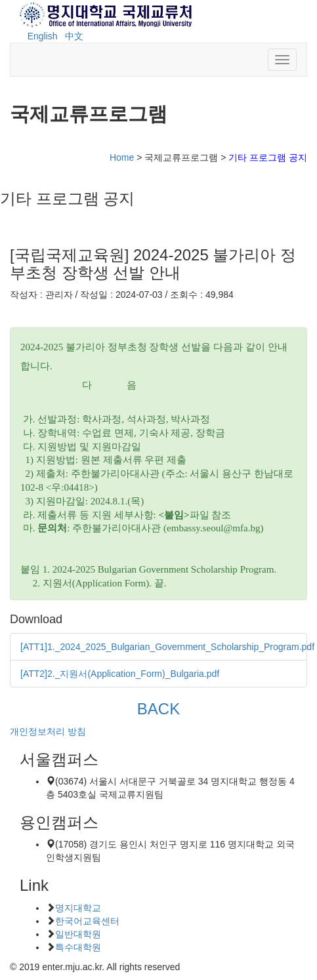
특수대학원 (78, 947)
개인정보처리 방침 (48, 731)
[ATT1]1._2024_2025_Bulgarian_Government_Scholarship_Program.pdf (167, 647)
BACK (158, 709)
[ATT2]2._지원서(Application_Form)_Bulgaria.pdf (119, 673)
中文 (74, 36)
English (43, 36)
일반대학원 (78, 934)
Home (122, 157)
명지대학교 (78, 908)
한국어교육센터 (87, 921)
